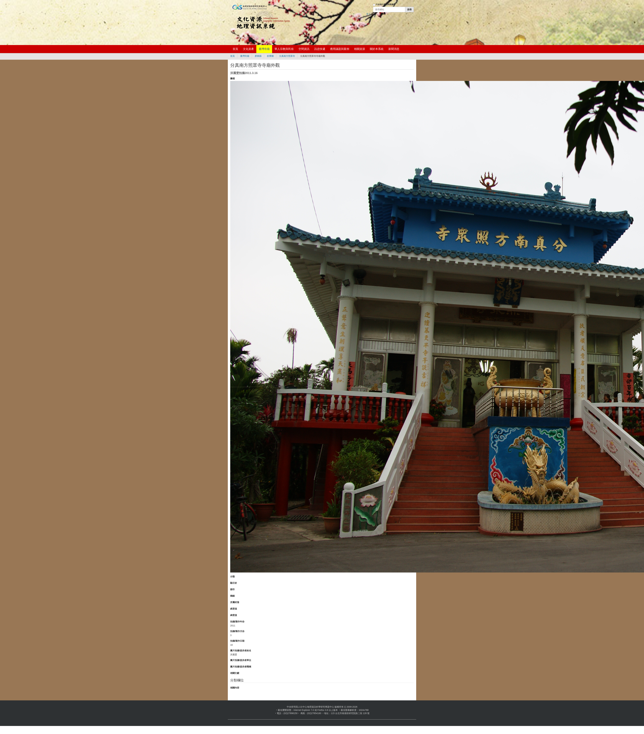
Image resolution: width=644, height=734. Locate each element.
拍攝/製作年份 (237, 621)
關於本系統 (377, 49)
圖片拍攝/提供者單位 (240, 660)
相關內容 (234, 687)
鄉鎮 (232, 596)
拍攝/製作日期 (237, 641)
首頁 (235, 49)
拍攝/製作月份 (237, 631)
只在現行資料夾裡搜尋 (385, 4)
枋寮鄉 (270, 56)
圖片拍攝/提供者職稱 (240, 666)
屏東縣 (258, 56)
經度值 (233, 608)
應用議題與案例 (339, 49)
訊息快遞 (319, 49)
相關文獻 (234, 673)
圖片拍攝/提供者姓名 (240, 650)
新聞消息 (393, 49)
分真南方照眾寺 (287, 56)
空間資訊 (303, 49)
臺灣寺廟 (264, 49)
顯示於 (233, 583)
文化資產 (248, 49)
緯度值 (233, 615)
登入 (368, 14)
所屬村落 (234, 602)
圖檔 (232, 78)
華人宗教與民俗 (284, 49)
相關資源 (359, 49)
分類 (232, 576)
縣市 (232, 589)
